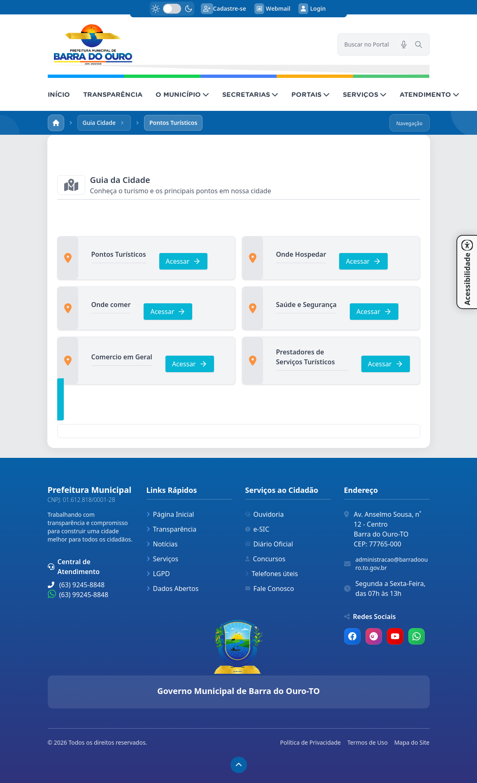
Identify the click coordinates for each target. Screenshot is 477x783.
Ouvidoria (264, 514)
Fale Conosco (269, 588)
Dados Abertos (173, 588)
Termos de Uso (367, 742)
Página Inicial (170, 514)
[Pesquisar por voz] (403, 44)
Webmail (272, 8)
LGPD (158, 573)
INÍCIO (59, 94)
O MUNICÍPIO (182, 94)
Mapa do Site (412, 742)
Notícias (162, 544)
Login (312, 8)
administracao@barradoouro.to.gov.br (392, 564)
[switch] (172, 9)
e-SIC (257, 529)
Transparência (172, 529)
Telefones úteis (271, 573)
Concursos (265, 558)
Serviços (163, 558)
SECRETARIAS (250, 94)
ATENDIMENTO (429, 94)
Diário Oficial (269, 544)
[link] (187, 44)
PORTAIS (310, 94)
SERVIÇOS (364, 94)
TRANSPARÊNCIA (112, 94)
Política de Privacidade (310, 742)
